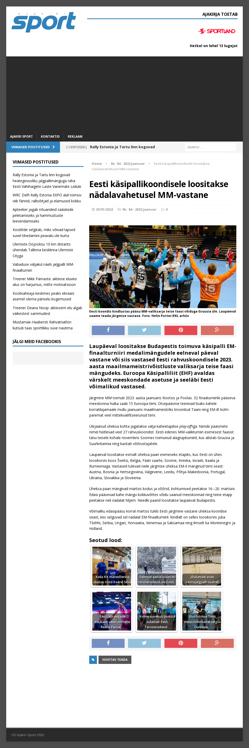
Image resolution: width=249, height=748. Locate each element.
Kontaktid (50, 136)
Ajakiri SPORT (21, 136)
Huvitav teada (114, 659)
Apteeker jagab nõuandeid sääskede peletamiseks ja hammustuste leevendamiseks (43, 215)
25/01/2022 (104, 209)
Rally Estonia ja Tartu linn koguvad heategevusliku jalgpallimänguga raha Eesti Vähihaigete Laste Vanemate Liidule (47, 180)
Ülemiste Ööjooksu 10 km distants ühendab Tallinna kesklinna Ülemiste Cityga (43, 250)
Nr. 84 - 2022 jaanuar (139, 209)
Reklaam (75, 136)
